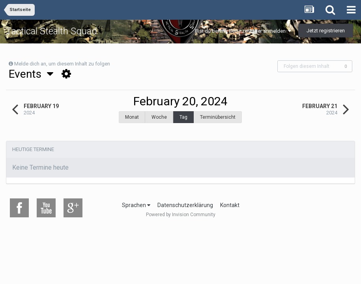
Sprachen (136, 201)
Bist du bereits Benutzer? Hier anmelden (243, 31)
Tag (183, 117)
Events (31, 73)
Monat (132, 117)
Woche (159, 117)
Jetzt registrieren (326, 31)
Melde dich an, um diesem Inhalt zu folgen (62, 64)
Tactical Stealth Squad (51, 31)
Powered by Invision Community (180, 210)
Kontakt (229, 201)
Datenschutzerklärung (185, 201)
